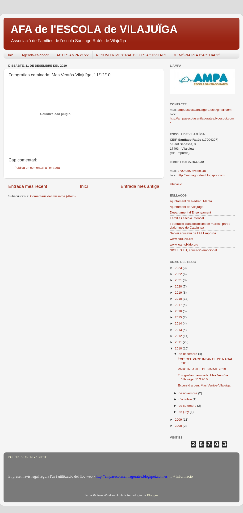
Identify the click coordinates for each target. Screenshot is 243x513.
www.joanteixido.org (184, 244)
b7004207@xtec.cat (191, 170)
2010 (179, 348)
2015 (179, 317)
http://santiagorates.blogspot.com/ (201, 175)
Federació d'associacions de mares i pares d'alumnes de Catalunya (200, 225)
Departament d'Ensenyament (190, 212)
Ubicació (176, 184)
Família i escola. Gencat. (187, 218)
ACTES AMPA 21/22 (73, 55)
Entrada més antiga (140, 186)
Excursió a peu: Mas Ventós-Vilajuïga (204, 385)
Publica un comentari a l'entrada (37, 167)
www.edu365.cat (181, 239)
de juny (184, 412)
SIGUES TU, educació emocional (193, 250)
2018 (179, 298)
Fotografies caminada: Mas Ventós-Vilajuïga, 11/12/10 (203, 377)
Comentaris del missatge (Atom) (53, 196)
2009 (179, 419)
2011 (179, 342)
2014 (179, 323)
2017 (179, 305)
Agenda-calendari (35, 55)
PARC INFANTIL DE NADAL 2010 (202, 369)
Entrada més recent (27, 186)
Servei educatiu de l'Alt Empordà (193, 233)
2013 (179, 330)
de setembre (188, 405)
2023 (179, 268)
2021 (179, 280)
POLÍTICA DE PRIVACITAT (27, 457)
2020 (179, 286)
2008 (179, 425)
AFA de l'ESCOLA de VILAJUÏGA (94, 29)
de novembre (188, 393)
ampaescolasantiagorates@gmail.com (204, 109)
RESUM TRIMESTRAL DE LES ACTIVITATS (131, 55)
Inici (11, 55)
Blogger (152, 495)
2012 (179, 336)
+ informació (182, 476)
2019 (179, 292)
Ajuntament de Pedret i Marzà (191, 201)
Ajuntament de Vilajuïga (186, 207)
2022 (179, 274)
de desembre (188, 354)
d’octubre (186, 399)
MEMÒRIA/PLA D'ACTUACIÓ (197, 55)
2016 (179, 311)
